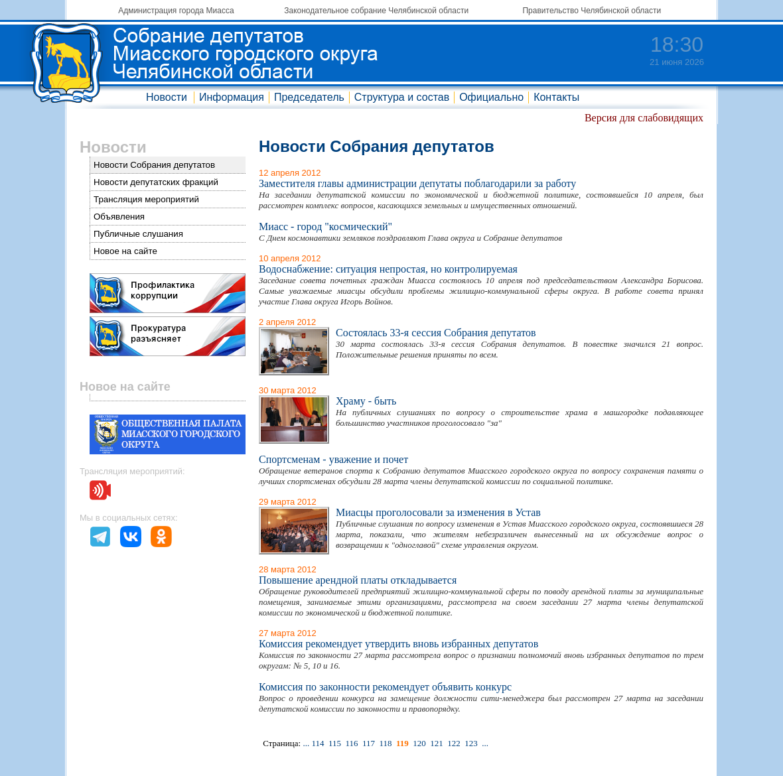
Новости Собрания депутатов (154, 165)
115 (334, 743)
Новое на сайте (125, 251)
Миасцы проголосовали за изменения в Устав (438, 512)
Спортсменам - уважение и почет (333, 459)
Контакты (556, 97)
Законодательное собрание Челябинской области (376, 10)
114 (317, 743)
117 (368, 743)
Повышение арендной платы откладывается (358, 580)
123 (471, 743)
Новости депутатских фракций (156, 182)
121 (436, 743)
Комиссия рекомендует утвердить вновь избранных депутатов (398, 643)
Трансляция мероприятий (146, 199)
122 (454, 743)
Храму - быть (366, 401)
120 (419, 743)
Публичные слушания (138, 234)
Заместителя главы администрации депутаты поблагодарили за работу (417, 183)
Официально (491, 97)
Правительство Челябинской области (591, 10)
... (306, 743)
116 (351, 743)
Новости (166, 97)
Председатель (309, 97)
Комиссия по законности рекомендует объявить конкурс (385, 686)
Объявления (119, 217)
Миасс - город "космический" (325, 226)
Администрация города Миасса (176, 10)
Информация (231, 97)
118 (386, 743)
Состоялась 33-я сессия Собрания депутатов (436, 332)
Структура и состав (401, 97)
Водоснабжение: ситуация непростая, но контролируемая (388, 269)
